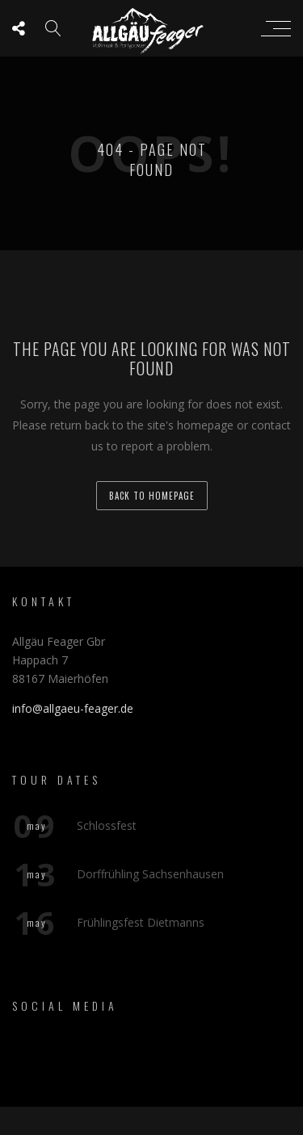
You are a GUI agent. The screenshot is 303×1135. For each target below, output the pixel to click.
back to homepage (152, 495)
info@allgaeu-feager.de (72, 707)
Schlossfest (107, 824)
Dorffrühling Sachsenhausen (150, 873)
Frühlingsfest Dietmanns (140, 921)
